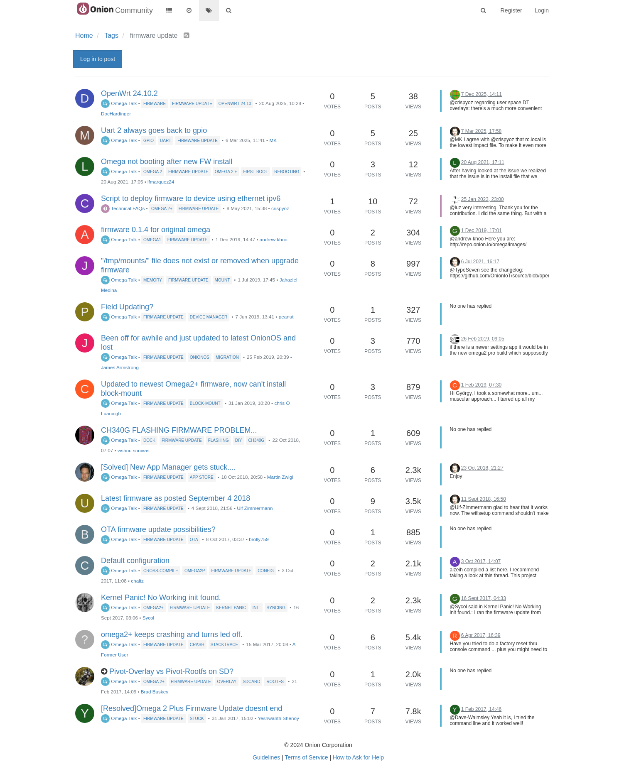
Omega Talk (119, 103)
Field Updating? (127, 307)
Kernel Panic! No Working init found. (161, 597)
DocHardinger (116, 113)
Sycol (148, 617)
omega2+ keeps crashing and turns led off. (171, 634)
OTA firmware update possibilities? (158, 529)
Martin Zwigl (280, 477)
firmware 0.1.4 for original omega (155, 229)
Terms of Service (306, 757)
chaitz (137, 580)
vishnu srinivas (134, 450)
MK (273, 140)
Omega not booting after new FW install (166, 161)
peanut (286, 316)
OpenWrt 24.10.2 (129, 93)
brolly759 (258, 539)
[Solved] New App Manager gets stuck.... (168, 467)
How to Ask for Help (358, 757)
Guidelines (266, 757)
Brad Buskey (154, 691)
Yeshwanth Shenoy (278, 718)
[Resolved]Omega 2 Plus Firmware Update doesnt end (191, 708)
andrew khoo (273, 239)
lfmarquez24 (160, 181)
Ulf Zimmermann (255, 508)
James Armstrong (120, 367)
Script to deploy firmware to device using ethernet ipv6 (190, 198)
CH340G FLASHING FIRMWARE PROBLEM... (179, 430)
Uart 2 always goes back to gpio (154, 130)
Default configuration (135, 560)
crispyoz (280, 208)
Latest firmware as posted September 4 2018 (175, 498)
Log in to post (97, 59)
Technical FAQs (123, 208)
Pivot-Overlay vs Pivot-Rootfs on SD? (171, 671)
